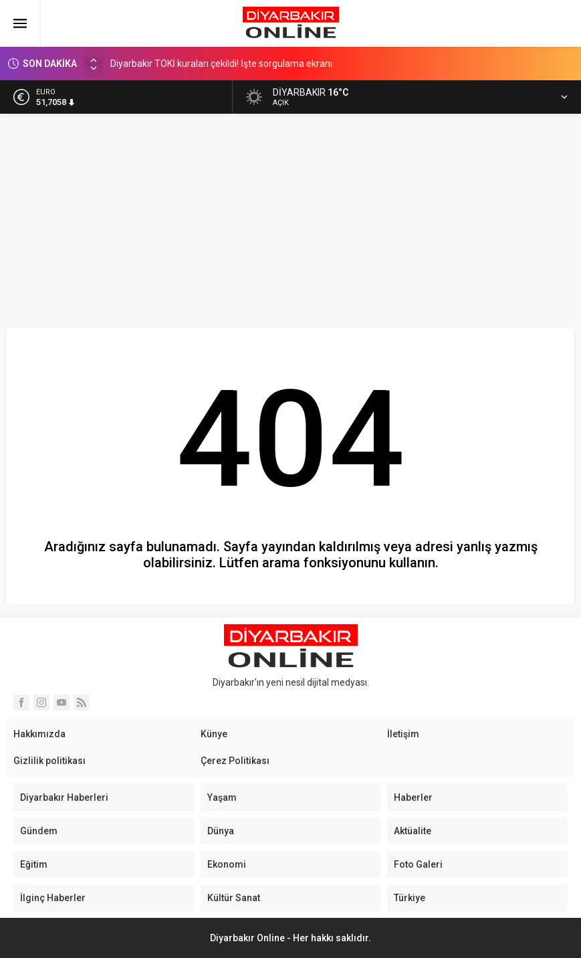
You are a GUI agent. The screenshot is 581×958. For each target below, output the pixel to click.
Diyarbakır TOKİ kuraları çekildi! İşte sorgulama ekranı (221, 64)
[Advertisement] (290, 214)
